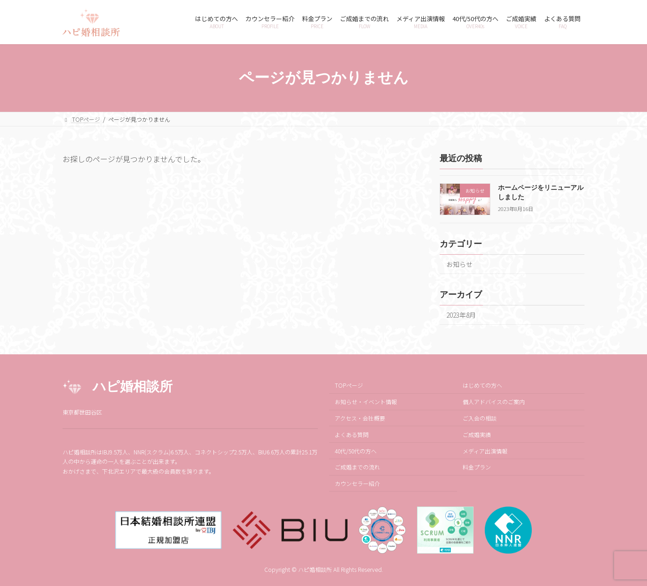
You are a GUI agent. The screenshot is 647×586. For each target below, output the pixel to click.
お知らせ (459, 264)
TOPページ (349, 386)
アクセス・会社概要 (360, 418)
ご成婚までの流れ (357, 467)
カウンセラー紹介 (357, 484)
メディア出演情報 (485, 451)
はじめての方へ (482, 386)
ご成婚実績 (477, 434)
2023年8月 (461, 315)
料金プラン (477, 467)
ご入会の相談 (480, 418)
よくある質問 (352, 434)
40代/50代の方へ (356, 451)
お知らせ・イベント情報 (366, 402)
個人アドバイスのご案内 (494, 402)
